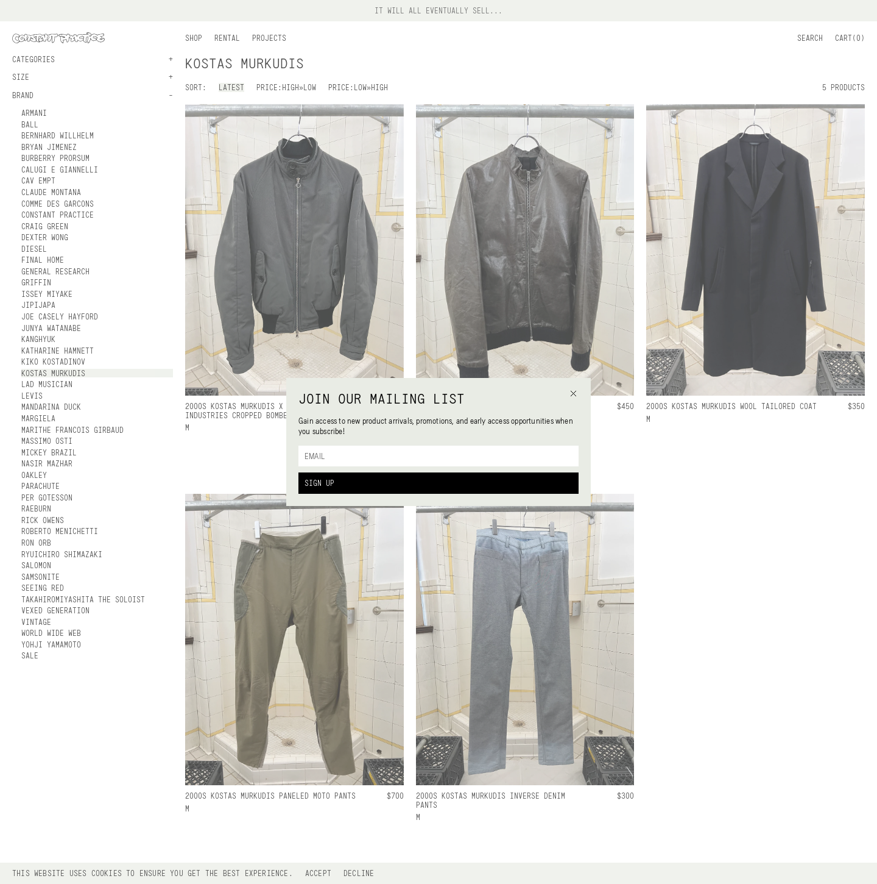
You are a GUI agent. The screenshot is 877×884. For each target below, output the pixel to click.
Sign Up (319, 483)
